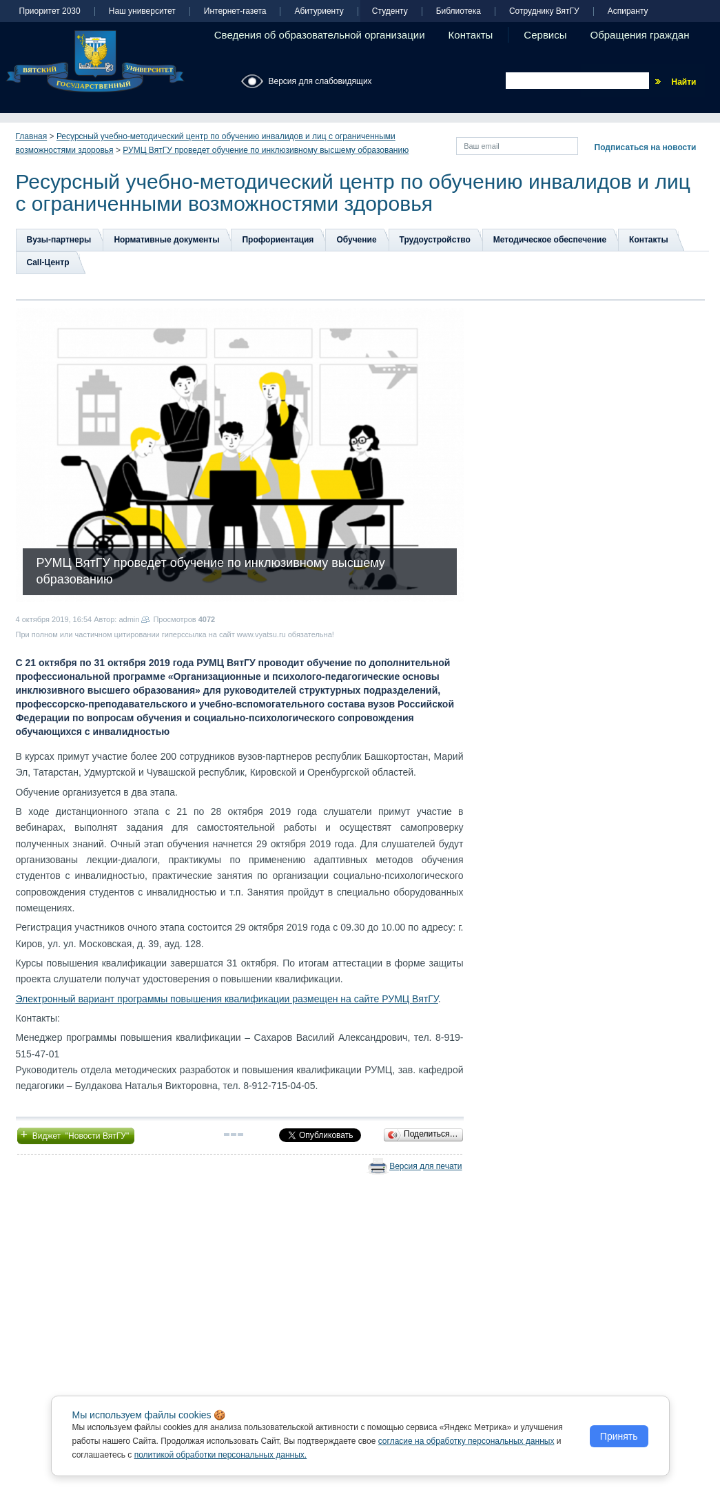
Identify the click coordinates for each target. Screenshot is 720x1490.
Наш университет (142, 11)
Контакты (471, 35)
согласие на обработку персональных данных (466, 1441)
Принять (619, 1436)
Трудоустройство (435, 240)
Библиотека (458, 11)
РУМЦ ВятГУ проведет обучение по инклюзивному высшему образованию (266, 150)
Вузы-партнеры (59, 240)
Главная (32, 136)
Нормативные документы (166, 240)
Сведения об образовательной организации (319, 35)
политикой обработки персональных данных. (220, 1455)
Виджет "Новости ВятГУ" (76, 1134)
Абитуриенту (318, 11)
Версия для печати (425, 1166)
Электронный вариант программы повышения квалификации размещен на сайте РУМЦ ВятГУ (227, 998)
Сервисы (545, 35)
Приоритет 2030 (50, 11)
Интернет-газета (235, 11)
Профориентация (277, 240)
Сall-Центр (48, 262)
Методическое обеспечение (549, 240)
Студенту (390, 11)
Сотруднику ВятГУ (544, 11)
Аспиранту (628, 11)
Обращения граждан (640, 35)
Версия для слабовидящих (320, 81)
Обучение (356, 240)
